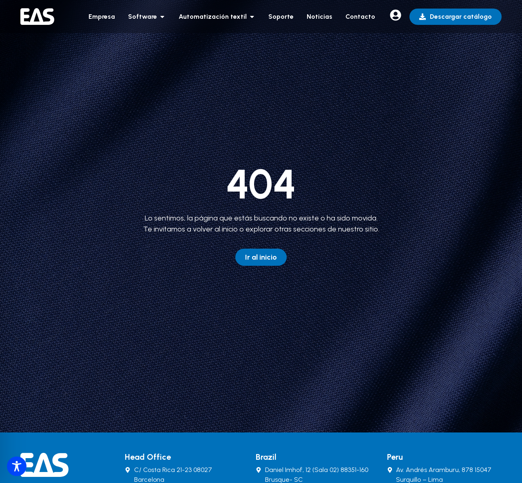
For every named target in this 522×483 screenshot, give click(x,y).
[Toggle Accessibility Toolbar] (16, 466)
